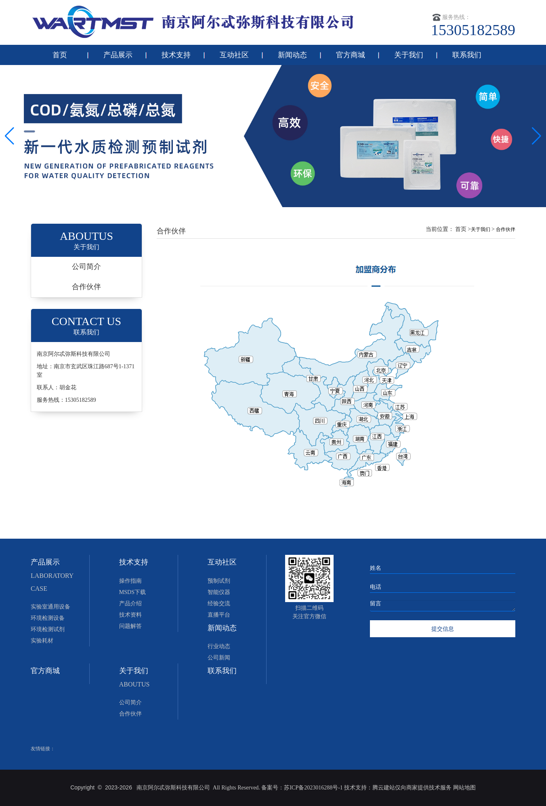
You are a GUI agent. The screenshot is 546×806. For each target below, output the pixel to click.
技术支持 (176, 55)
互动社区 (234, 55)
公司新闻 (219, 658)
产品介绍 (130, 603)
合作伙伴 (86, 287)
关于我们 (408, 55)
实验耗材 (42, 641)
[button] (536, 136)
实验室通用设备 (50, 607)
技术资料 (130, 615)
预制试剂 (219, 581)
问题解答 (130, 626)
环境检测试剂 (48, 629)
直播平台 (219, 615)
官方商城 (350, 55)
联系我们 (466, 55)
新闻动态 (292, 55)
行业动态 (219, 646)
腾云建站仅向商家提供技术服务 (412, 788)
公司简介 (86, 266)
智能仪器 (219, 592)
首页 (59, 55)
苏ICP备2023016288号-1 (313, 788)
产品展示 (117, 55)
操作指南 (130, 581)
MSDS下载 (132, 592)
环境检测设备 (48, 618)
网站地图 (464, 788)
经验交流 (219, 603)
